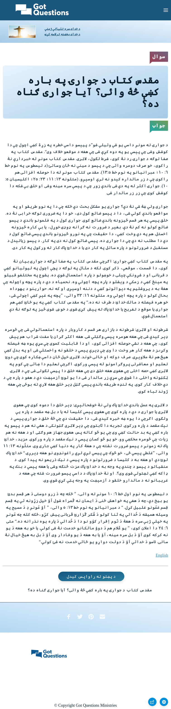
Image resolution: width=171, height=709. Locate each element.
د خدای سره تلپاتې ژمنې (62, 29)
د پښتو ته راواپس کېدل (91, 576)
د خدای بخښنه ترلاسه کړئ (62, 34)
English (162, 555)
